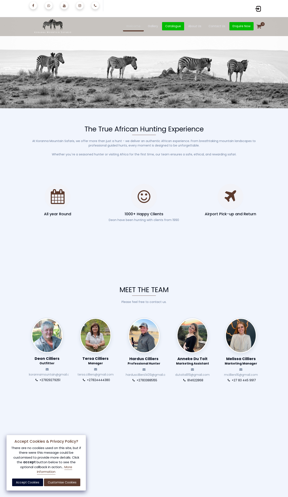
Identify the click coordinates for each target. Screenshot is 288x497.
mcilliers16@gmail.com (241, 371)
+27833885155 (144, 380)
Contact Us (217, 26)
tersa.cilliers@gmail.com (96, 371)
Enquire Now (241, 26)
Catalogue (173, 26)
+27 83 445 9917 (241, 380)
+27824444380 (95, 380)
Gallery (153, 26)
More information (54, 469)
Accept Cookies (27, 482)
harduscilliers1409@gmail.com (145, 371)
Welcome (133, 26)
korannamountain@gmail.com (48, 371)
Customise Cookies (62, 482)
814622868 (192, 380)
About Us (194, 26)
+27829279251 (47, 380)
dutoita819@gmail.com (192, 371)
